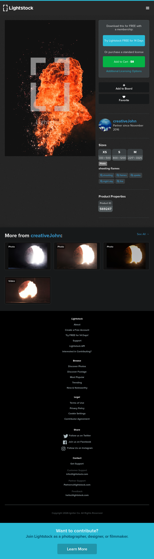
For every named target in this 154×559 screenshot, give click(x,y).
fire (120, 181)
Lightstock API (77, 346)
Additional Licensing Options (124, 71)
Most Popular (77, 377)
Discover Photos (77, 366)
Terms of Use (77, 403)
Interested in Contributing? (77, 351)
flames (122, 175)
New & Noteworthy (77, 388)
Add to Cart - (124, 62)
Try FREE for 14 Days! (77, 335)
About (77, 324)
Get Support (77, 463)
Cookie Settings (77, 413)
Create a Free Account (77, 330)
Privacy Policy (77, 408)
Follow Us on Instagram (80, 448)
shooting (106, 175)
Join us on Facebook (80, 442)
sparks (136, 175)
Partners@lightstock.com (77, 485)
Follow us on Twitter (80, 435)
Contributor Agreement (77, 419)
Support (77, 340)
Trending (77, 382)
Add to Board (123, 87)
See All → (143, 234)
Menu (147, 8)
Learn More (77, 549)
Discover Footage (77, 372)
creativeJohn (125, 121)
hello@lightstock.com (77, 495)
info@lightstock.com (77, 474)
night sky (106, 181)
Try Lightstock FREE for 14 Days (124, 41)
